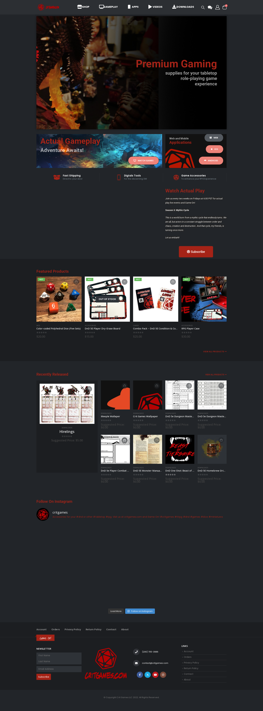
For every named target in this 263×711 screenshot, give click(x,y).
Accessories (90, 325)
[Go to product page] (59, 299)
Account (41, 630)
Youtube (155, 678)
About (126, 630)
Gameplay (108, 7)
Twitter (147, 678)
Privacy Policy (73, 630)
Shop (83, 7)
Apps (133, 7)
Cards (136, 325)
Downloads (183, 7)
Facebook (140, 678)
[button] (203, 7)
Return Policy (94, 630)
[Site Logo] (48, 7)
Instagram (163, 678)
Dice (38, 325)
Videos (155, 7)
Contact (113, 630)
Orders (56, 630)
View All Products (215, 351)
